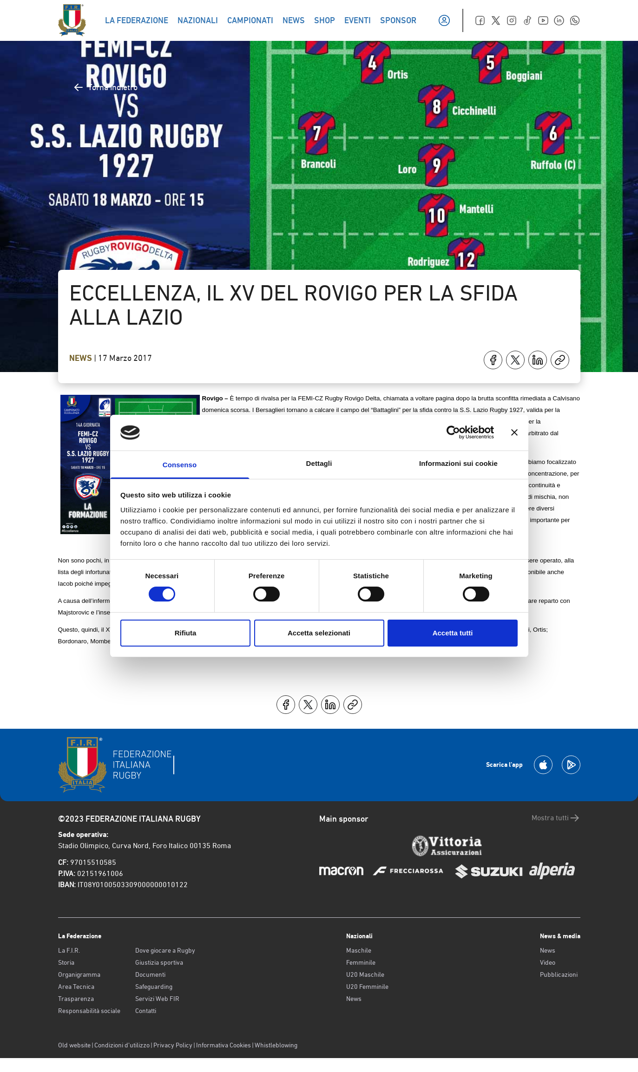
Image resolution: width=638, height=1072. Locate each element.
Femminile (360, 962)
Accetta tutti (453, 633)
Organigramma (79, 974)
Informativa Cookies (223, 1045)
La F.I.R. (69, 950)
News (81, 358)
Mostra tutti (556, 818)
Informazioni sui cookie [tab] (458, 463)
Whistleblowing (276, 1045)
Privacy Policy (172, 1045)
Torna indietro (105, 87)
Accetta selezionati (319, 633)
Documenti (150, 974)
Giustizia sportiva (159, 962)
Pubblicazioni (559, 974)
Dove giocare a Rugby (165, 950)
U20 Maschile (365, 974)
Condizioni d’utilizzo (122, 1045)
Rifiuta (186, 633)
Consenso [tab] (180, 465)
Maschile (358, 950)
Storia (66, 962)
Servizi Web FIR (157, 998)
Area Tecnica (76, 986)
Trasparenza (76, 998)
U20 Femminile (367, 986)
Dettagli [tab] (319, 463)
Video (547, 962)
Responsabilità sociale (89, 1010)
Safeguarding (153, 986)
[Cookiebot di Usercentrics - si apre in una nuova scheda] (453, 432)
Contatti (145, 1010)
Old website (74, 1045)
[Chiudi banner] (514, 432)
